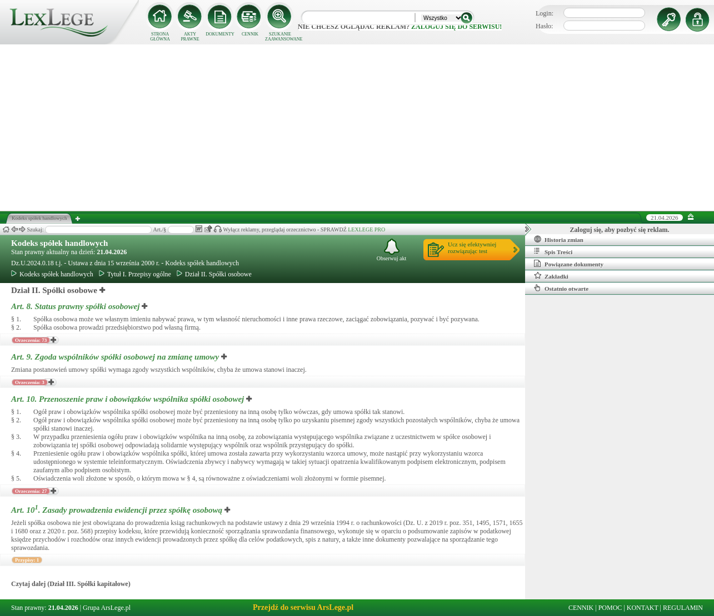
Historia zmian (558, 239)
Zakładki (551, 276)
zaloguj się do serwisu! (456, 27)
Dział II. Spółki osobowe (214, 274)
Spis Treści (553, 251)
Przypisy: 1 (27, 560)
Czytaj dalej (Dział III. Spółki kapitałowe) (71, 584)
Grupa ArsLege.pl (107, 608)
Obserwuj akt (392, 250)
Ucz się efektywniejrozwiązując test (472, 247)
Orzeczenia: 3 (29, 382)
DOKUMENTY (220, 34)
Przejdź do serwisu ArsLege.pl (303, 607)
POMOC (610, 608)
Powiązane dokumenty (568, 263)
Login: (544, 13)
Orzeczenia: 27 (31, 491)
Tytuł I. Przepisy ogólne (135, 274)
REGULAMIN (683, 608)
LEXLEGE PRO (366, 229)
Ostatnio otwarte (561, 288)
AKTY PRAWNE (190, 37)
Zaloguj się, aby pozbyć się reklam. (620, 230)
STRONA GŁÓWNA (160, 37)
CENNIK (250, 34)
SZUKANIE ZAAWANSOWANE (280, 37)
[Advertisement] (357, 127)
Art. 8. (76, 306)
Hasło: (544, 26)
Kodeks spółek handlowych (59, 243)
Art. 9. (116, 356)
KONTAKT (642, 608)
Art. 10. (128, 399)
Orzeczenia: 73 (31, 340)
